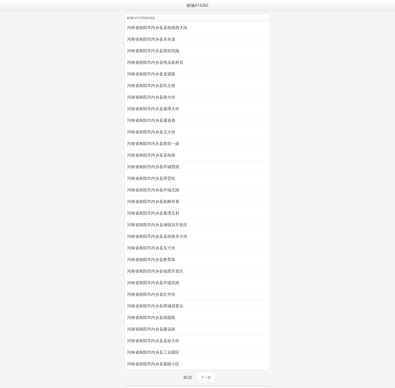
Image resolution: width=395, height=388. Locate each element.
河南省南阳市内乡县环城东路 (153, 283)
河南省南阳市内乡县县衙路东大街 (157, 236)
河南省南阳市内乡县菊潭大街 (153, 109)
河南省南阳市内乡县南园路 (151, 317)
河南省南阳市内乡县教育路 (151, 259)
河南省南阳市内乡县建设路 (151, 329)
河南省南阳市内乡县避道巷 (151, 120)
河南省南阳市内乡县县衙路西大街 (157, 27)
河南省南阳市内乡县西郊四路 (153, 51)
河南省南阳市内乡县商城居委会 (155, 306)
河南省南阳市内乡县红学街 (151, 294)
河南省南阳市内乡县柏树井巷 (153, 201)
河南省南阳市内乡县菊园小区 (153, 364)
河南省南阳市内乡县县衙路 (151, 155)
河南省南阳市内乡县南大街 (151, 97)
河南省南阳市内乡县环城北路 (153, 190)
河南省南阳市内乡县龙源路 (151, 74)
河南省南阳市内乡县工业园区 (153, 352)
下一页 (206, 377)
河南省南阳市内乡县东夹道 (151, 39)
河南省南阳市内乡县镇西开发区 (155, 271)
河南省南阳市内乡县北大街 (151, 132)
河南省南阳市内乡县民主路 (151, 85)
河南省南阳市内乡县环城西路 (153, 167)
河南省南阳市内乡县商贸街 (151, 178)
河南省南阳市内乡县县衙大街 (153, 341)
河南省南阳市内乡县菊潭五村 (153, 213)
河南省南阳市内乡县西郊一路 (153, 143)
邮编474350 (197, 5)
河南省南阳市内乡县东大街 (151, 248)
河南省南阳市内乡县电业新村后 (155, 62)
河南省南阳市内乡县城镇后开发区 (157, 225)
